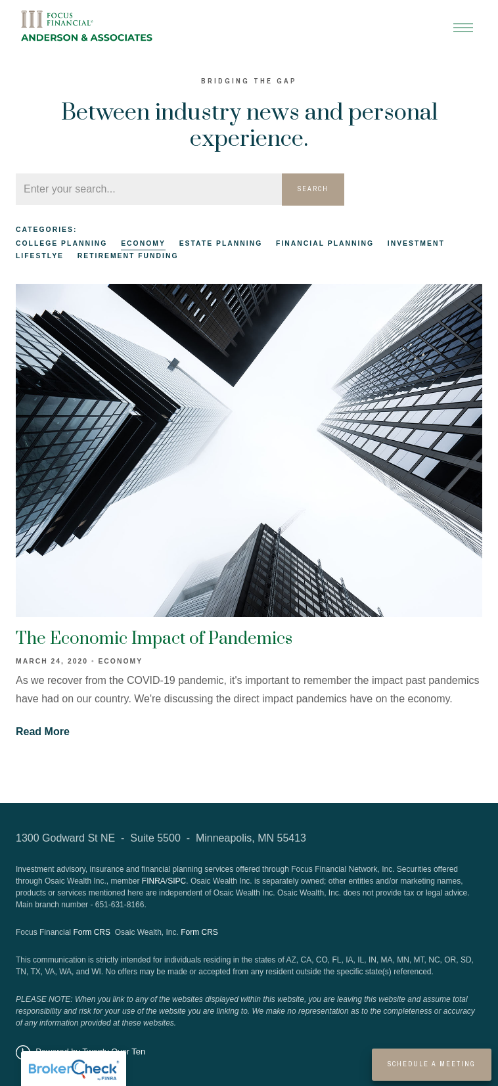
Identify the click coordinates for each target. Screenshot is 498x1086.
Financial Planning (325, 243)
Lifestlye (40, 256)
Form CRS (91, 932)
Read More (43, 731)
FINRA (154, 881)
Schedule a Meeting (432, 1064)
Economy (143, 243)
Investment (416, 243)
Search (313, 189)
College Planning (61, 243)
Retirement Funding (128, 256)
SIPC (177, 881)
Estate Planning (221, 243)
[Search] (149, 189)
